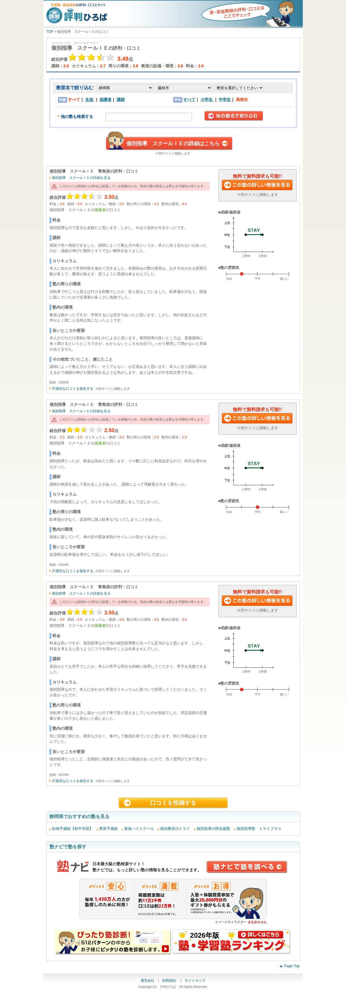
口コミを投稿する (173, 803)
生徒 (89, 99)
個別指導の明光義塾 (213, 828)
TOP (49, 32)
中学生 (225, 99)
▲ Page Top (289, 966)
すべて (189, 99)
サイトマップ (195, 981)
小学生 (207, 99)
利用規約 (169, 981)
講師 (121, 99)
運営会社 (147, 981)
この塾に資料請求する (257, 185)
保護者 (105, 99)
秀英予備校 (108, 828)
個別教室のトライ (175, 828)
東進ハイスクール (139, 828)
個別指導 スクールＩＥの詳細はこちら (173, 143)
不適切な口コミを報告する (72, 389)
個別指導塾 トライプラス (259, 828)
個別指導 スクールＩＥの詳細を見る (81, 178)
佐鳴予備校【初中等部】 (72, 828)
